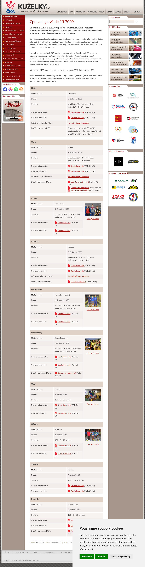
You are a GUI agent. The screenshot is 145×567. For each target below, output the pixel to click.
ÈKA (35, 553)
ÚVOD (7, 553)
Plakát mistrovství (78, 281)
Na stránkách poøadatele (78, 123)
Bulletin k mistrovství (80, 182)
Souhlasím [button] (87, 556)
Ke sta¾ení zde (77, 112)
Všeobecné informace (80, 187)
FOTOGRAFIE (66, 553)
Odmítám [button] (101, 556)
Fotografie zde (93, 218)
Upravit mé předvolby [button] (120, 556)
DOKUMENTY (49, 553)
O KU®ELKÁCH (22, 553)
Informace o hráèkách (80, 190)
